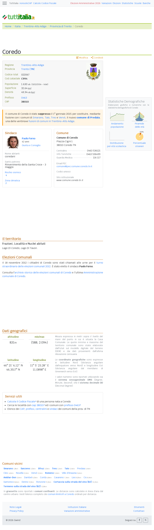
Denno (28, 481)
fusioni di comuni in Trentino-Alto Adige (51, 121)
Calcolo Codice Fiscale (44, 3)
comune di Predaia (88, 117)
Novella (22, 473)
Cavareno (61, 477)
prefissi (30, 409)
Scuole (138, 3)
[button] (139, 520)
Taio (47, 117)
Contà (46, 477)
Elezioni (117, 3)
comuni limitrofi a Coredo (61, 494)
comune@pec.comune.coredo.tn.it (74, 166)
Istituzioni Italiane (77, 507)
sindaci (53, 409)
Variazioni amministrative (77, 511)
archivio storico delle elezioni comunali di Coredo (42, 272)
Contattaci (138, 511)
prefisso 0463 (72, 405)
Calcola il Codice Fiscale (21, 401)
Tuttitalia (13, 3)
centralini (41, 409)
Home (8, 26)
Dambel (31, 477)
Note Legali (15, 507)
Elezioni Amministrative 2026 (85, 3)
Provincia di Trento (61, 26)
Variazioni (106, 3)
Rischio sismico (13, 172)
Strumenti (139, 507)
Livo (76, 477)
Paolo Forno (28, 138)
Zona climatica (12, 180)
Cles (9, 473)
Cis (88, 477)
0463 (24, 97)
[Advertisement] (52, 437)
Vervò (62, 117)
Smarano (38, 117)
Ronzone (43, 481)
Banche (146, 3)
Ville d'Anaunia (72, 473)
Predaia (84, 468)
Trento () (28, 69)
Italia (17, 26)
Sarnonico (11, 481)
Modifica (82, 57)
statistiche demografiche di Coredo (123, 108)
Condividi (97, 57)
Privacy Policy (17, 511)
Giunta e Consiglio (31, 145)
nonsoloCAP (26, 3)
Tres (53, 117)
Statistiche (127, 3)
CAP (22, 409)
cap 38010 (38, 405)
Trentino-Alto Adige (35, 26)
